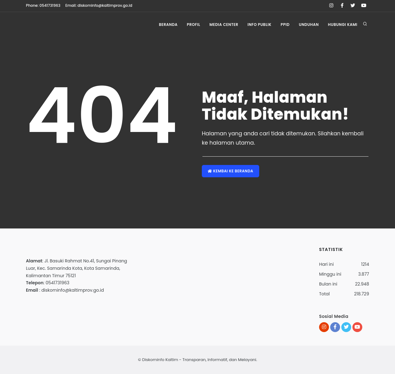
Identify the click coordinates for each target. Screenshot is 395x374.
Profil (193, 24)
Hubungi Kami (342, 24)
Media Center (224, 24)
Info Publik (259, 24)
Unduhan (308, 24)
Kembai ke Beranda (230, 171)
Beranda (168, 24)
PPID (285, 24)
